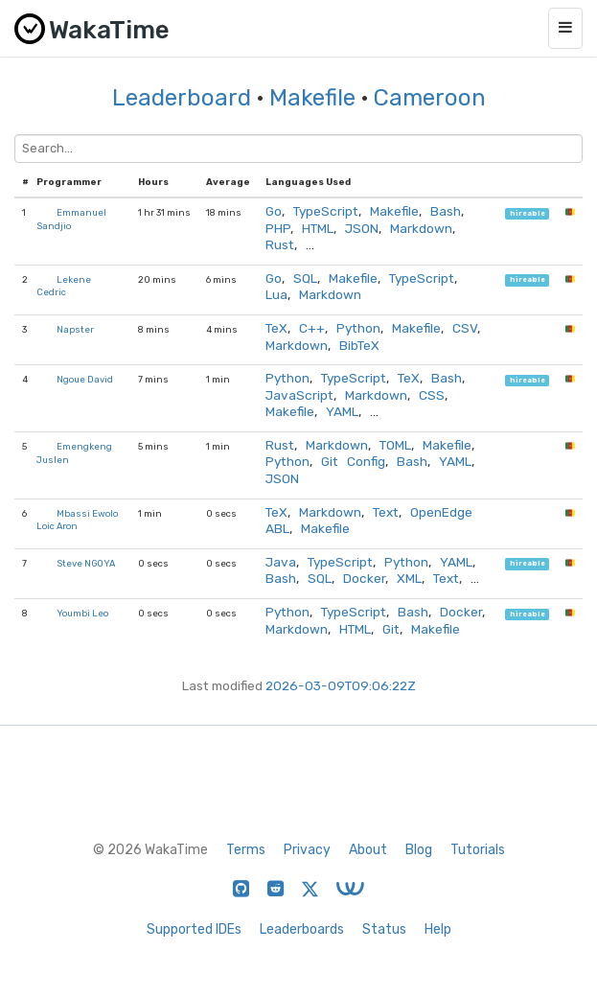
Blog (418, 850)
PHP (277, 228)
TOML (395, 444)
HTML (317, 228)
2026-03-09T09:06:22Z (340, 685)
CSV (464, 328)
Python (358, 328)
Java (280, 561)
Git (391, 629)
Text (386, 512)
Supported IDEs (194, 929)
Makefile (312, 97)
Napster (75, 329)
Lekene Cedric (63, 286)
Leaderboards (302, 929)
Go (273, 211)
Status (384, 929)
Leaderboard (181, 97)
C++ (312, 328)
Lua (276, 294)
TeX (276, 328)
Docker (364, 578)
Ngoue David (85, 379)
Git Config (353, 461)
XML (409, 578)
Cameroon (430, 97)
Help (438, 929)
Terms (245, 850)
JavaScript (299, 395)
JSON (362, 228)
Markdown (421, 228)
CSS (432, 395)
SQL (305, 278)
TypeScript (325, 211)
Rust (279, 244)
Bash (445, 211)
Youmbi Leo (82, 613)
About (368, 850)
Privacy (307, 850)
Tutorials (477, 850)
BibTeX (359, 345)
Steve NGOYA (86, 563)
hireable (527, 213)
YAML (342, 411)
